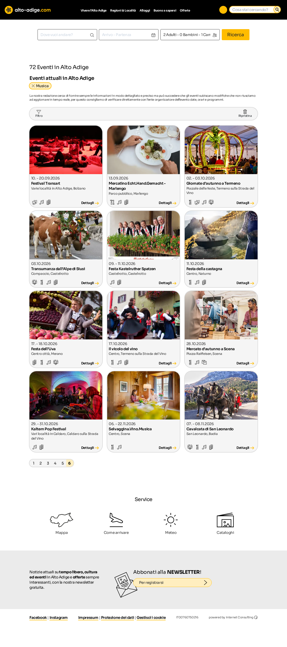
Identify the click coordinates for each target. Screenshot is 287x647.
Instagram (59, 617)
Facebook (38, 617)
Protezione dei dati (117, 617)
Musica (42, 86)
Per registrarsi (175, 582)
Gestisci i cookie (151, 617)
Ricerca (235, 34)
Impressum (88, 617)
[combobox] (67, 34)
